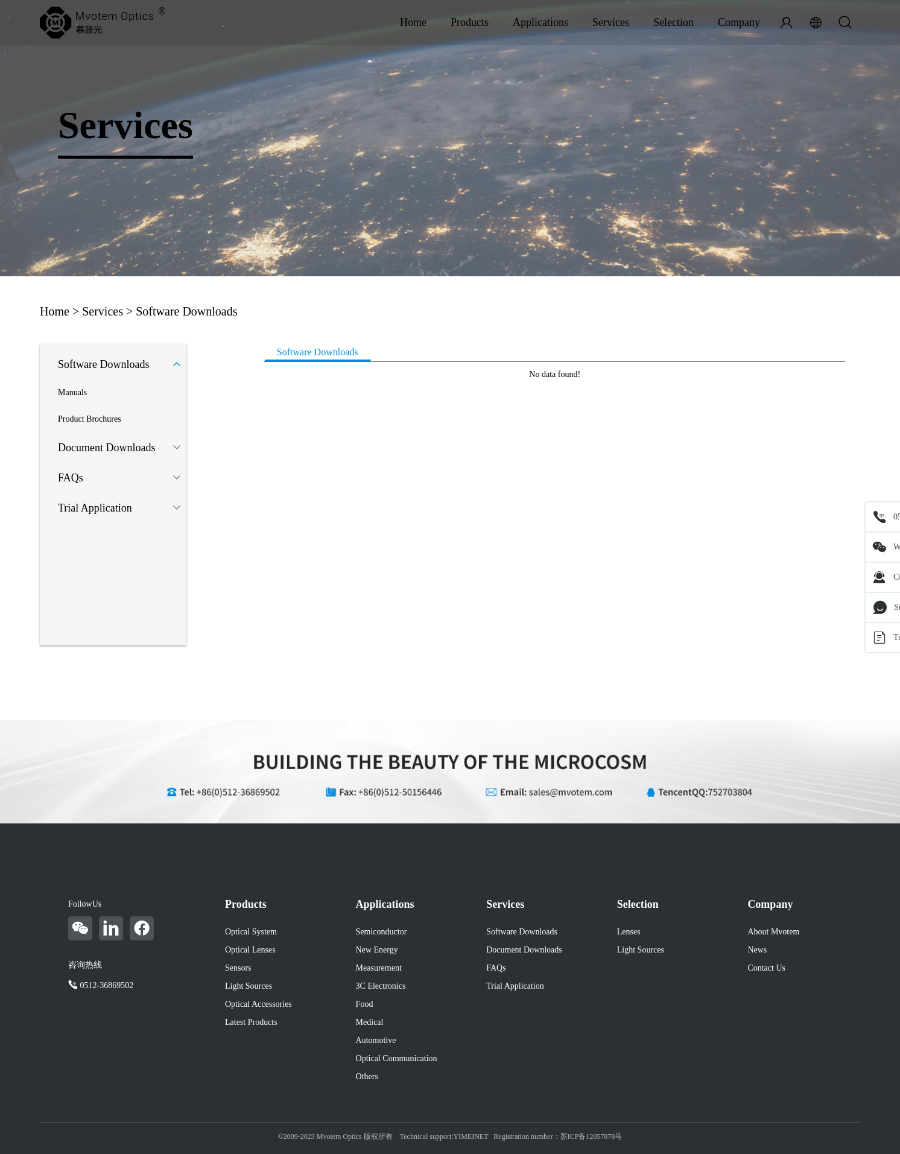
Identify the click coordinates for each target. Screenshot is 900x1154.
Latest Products (251, 1022)
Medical (370, 1022)
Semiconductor (381, 931)
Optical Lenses (250, 949)
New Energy (377, 949)
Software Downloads (186, 311)
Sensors (238, 967)
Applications (540, 22)
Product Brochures (89, 418)
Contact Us (766, 967)
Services (610, 22)
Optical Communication (396, 1058)
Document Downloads (106, 448)
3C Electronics (381, 986)
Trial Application (95, 508)
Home (413, 22)
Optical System (251, 931)
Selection (673, 22)
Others (367, 1076)
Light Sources (248, 986)
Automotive (376, 1040)
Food (364, 1004)
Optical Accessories (258, 1004)
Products (470, 22)
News (757, 949)
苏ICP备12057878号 (591, 1136)
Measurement (379, 967)
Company (739, 22)
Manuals (72, 392)
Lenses (629, 931)
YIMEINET (471, 1136)
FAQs (70, 478)
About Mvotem (773, 931)
